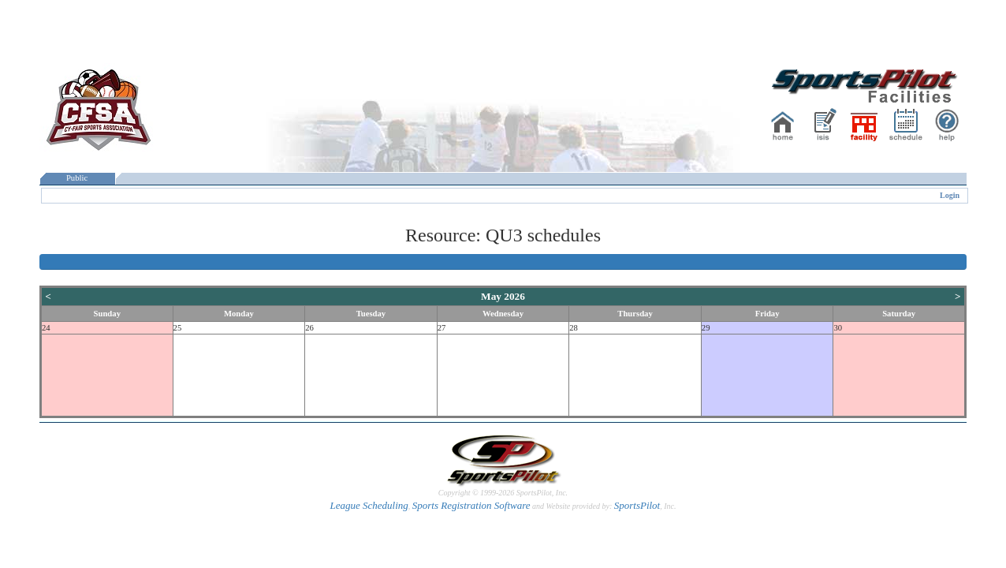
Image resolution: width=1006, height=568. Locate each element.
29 (706, 327)
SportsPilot (637, 505)
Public (77, 178)
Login (949, 195)
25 (177, 327)
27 (442, 327)
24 (46, 327)
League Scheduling (369, 505)
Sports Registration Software (471, 505)
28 (573, 327)
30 (837, 327)
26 (309, 327)
